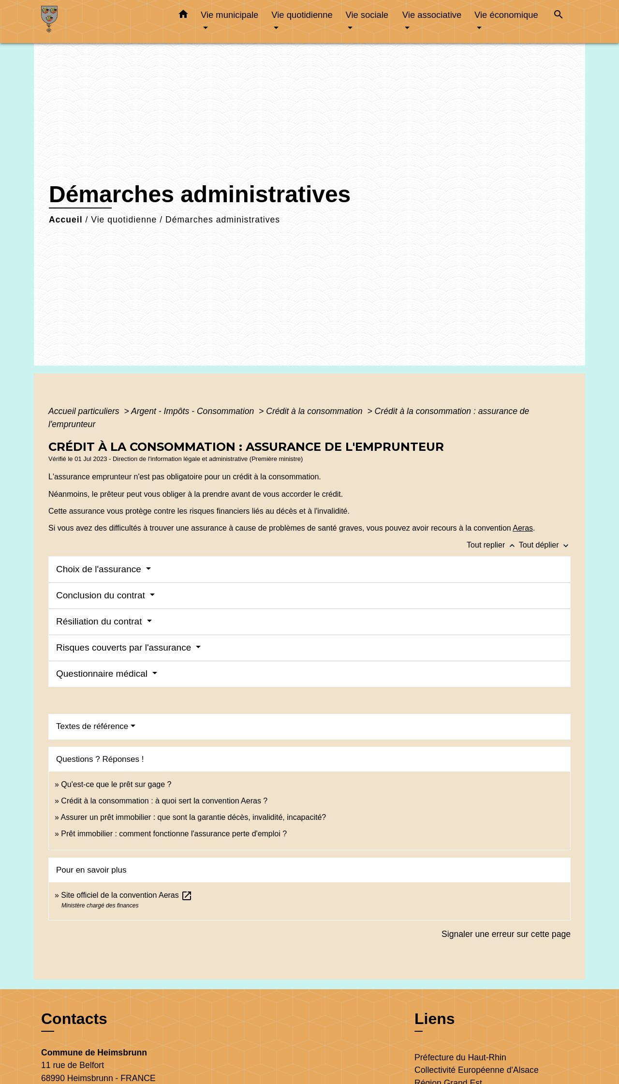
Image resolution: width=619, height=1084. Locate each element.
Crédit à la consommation (315, 411)
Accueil (66, 219)
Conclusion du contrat (101, 595)
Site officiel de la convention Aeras (126, 895)
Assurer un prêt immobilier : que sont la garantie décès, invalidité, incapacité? (193, 817)
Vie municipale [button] (229, 15)
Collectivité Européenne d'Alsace (476, 1070)
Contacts (74, 1018)
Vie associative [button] (431, 15)
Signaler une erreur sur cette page (506, 934)
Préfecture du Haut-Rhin (460, 1057)
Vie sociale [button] (366, 15)
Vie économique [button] (506, 15)
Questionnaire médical (103, 673)
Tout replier (493, 545)
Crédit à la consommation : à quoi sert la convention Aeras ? (164, 801)
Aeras (523, 528)
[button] (183, 16)
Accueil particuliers (85, 411)
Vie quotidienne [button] (301, 15)
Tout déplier (545, 545)
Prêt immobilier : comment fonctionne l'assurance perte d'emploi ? (174, 834)
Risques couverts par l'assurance (125, 647)
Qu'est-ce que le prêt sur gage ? (116, 784)
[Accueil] (101, 21)
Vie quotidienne (124, 219)
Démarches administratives (222, 219)
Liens (434, 1018)
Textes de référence (92, 726)
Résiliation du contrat (100, 621)
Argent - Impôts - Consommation (193, 411)
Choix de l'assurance (100, 569)
